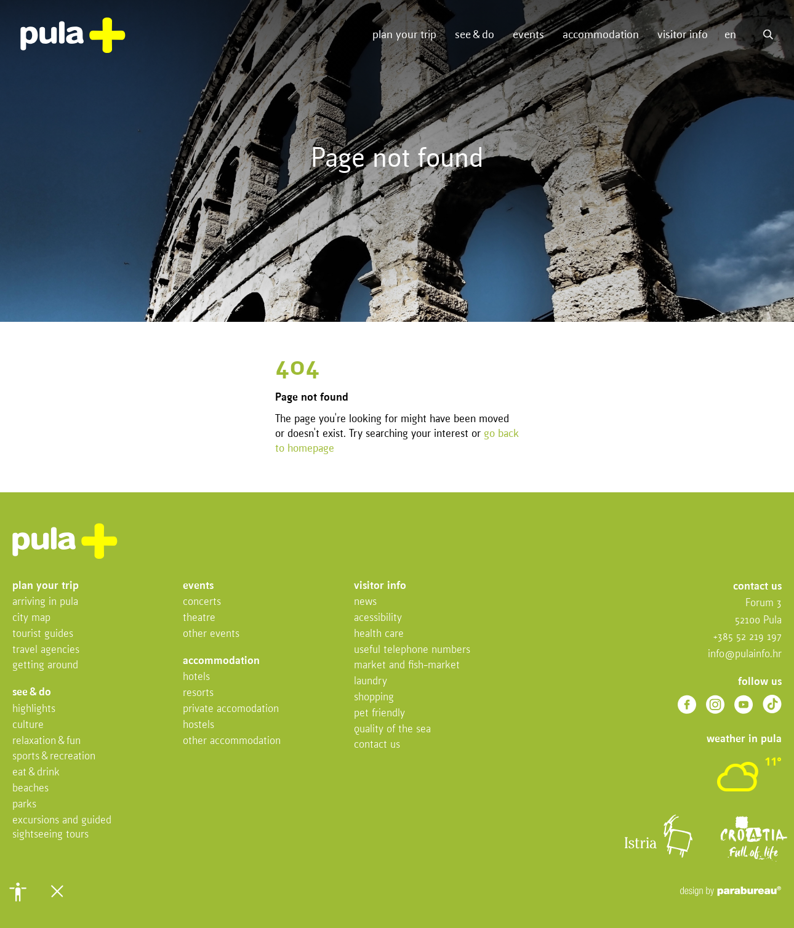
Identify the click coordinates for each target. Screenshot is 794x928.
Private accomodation (231, 709)
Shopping (374, 697)
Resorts (198, 693)
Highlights (33, 709)
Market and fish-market (407, 665)
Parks (24, 804)
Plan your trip (404, 35)
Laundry (370, 681)
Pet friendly (379, 713)
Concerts (202, 602)
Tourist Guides (42, 634)
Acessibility (378, 618)
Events (528, 35)
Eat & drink (36, 772)
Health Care (379, 634)
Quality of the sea (392, 729)
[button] (18, 892)
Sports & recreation (53, 756)
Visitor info (682, 35)
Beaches (30, 788)
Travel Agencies (45, 650)
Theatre (199, 618)
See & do (474, 35)
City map (31, 618)
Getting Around (45, 665)
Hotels (196, 677)
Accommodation (601, 35)
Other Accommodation (232, 741)
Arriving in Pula (45, 602)
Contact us (377, 745)
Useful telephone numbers (412, 650)
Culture (28, 725)
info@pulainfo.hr (745, 654)
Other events (211, 634)
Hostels (198, 725)
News (365, 602)
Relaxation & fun (46, 741)
